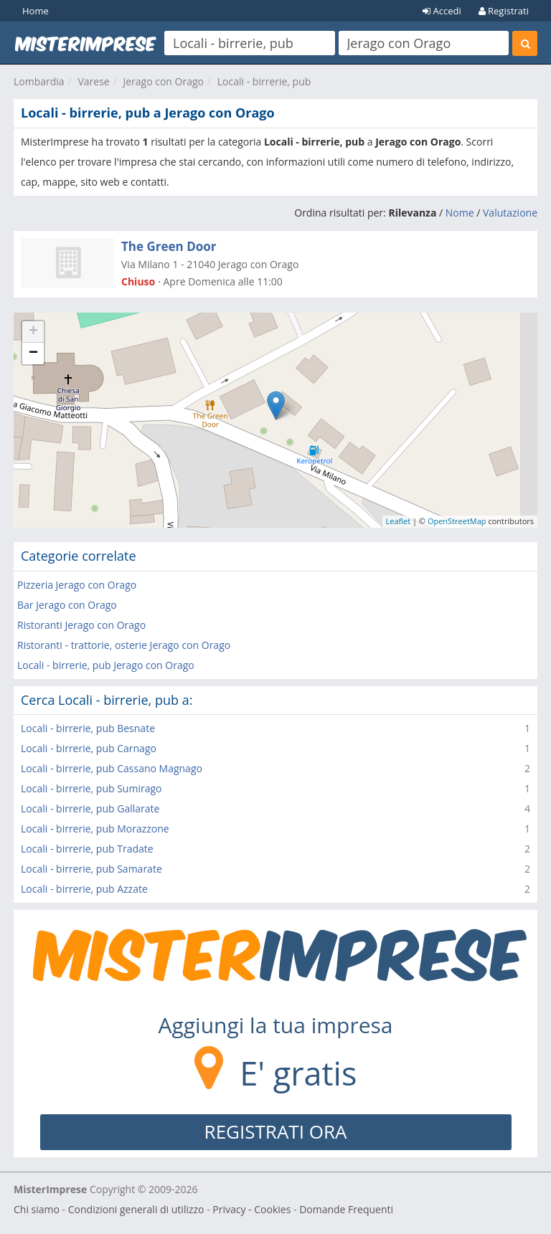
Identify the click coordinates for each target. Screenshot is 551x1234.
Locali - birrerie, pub (264, 81)
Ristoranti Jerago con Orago (81, 625)
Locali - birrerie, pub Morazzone (95, 828)
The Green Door (169, 246)
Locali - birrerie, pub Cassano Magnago (111, 768)
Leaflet (398, 521)
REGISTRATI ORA (275, 1131)
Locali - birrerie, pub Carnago (88, 748)
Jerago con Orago (163, 81)
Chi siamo (37, 1209)
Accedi (442, 10)
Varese (93, 81)
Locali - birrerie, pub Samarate (91, 868)
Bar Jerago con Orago (67, 605)
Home (35, 10)
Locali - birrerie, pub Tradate (87, 848)
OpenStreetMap (457, 521)
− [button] (33, 353)
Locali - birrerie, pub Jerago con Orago (105, 665)
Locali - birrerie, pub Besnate (88, 728)
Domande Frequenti (346, 1209)
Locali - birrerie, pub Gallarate (90, 808)
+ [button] (33, 332)
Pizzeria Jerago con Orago (76, 585)
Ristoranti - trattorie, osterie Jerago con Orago (123, 645)
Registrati (504, 10)
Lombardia (39, 81)
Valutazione (510, 212)
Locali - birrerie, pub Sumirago (91, 788)
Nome (460, 212)
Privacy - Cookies (251, 1209)
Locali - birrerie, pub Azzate (84, 889)
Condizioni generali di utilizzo (136, 1209)
